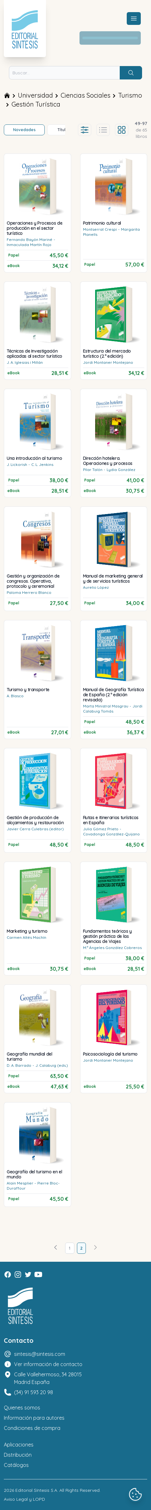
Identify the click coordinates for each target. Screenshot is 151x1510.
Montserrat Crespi (100, 229)
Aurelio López (96, 587)
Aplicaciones (19, 1444)
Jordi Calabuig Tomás (112, 709)
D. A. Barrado (19, 1065)
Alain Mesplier (20, 1183)
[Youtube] (38, 1274)
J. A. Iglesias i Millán (25, 362)
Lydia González (121, 469)
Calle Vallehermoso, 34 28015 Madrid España (48, 1378)
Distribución (18, 1455)
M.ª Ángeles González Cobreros (112, 947)
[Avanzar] (95, 1248)
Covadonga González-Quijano (111, 834)
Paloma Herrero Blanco (29, 592)
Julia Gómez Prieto (100, 828)
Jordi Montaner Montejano (108, 362)
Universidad (35, 95)
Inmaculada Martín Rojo (29, 244)
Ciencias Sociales (85, 95)
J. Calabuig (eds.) (51, 1065)
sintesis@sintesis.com (39, 1354)
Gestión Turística (35, 104)
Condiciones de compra (32, 1428)
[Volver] (56, 1248)
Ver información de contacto (48, 1364)
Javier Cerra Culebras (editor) (35, 828)
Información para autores (34, 1418)
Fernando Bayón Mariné (29, 239)
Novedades (24, 129)
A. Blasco (15, 695)
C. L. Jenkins (42, 464)
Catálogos (16, 1465)
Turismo (130, 95)
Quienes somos (22, 1407)
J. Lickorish (17, 464)
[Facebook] (7, 1274)
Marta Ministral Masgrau (105, 706)
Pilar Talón (92, 469)
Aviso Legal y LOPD (24, 1499)
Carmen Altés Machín (26, 937)
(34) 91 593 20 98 (33, 1392)
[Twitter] (28, 1274)
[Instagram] (18, 1274)
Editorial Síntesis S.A (36, 1490)
